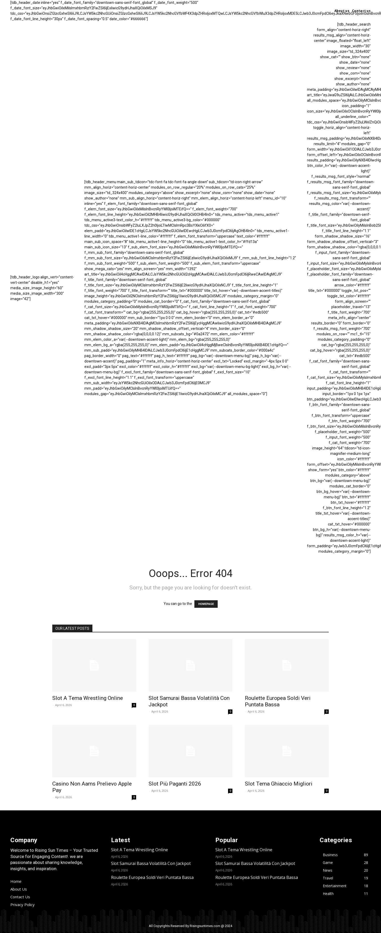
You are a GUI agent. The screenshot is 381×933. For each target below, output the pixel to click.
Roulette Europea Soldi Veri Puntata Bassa (278, 701)
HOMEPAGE (206, 604)
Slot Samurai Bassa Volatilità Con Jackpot (151, 863)
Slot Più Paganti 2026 (175, 784)
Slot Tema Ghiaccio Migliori (278, 784)
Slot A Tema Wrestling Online (87, 698)
